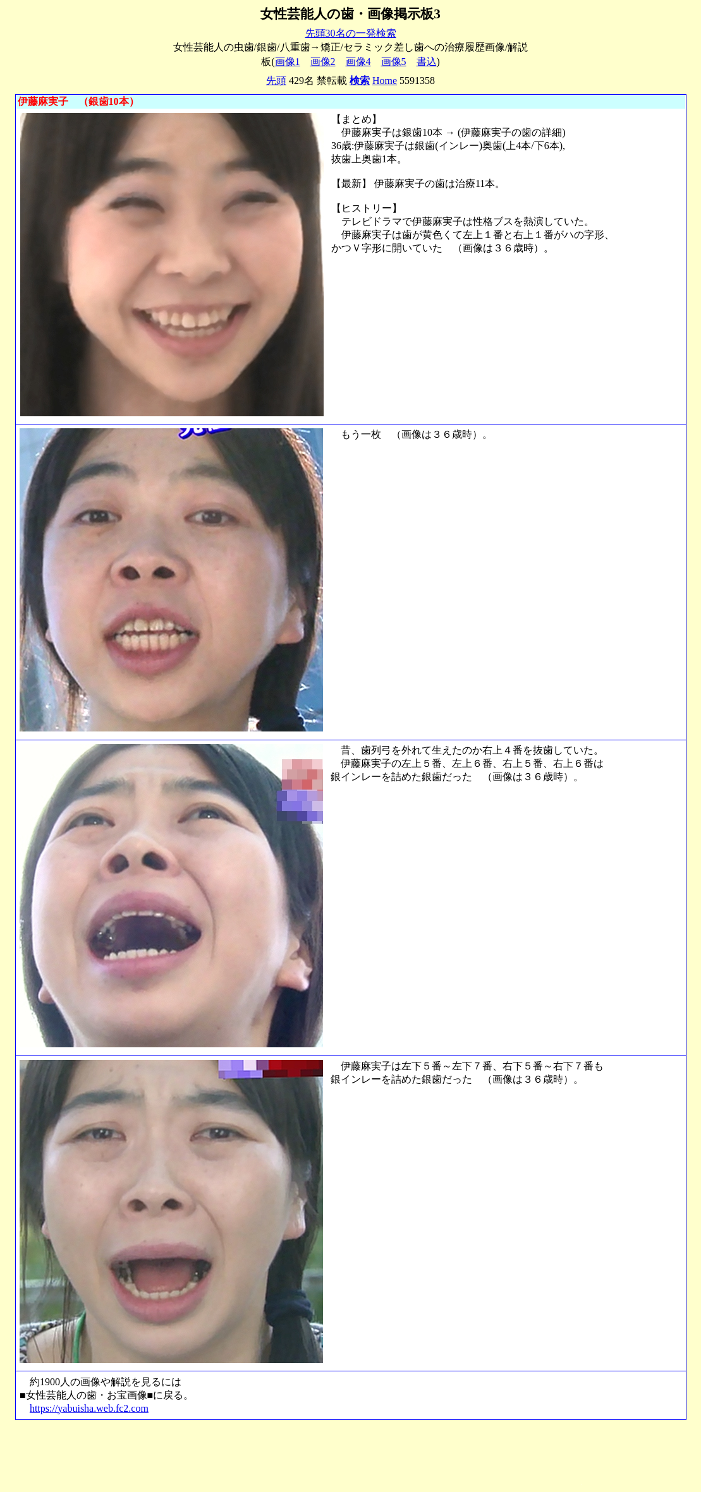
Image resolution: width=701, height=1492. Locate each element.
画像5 (393, 61)
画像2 (323, 61)
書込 (427, 61)
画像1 (287, 61)
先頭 (276, 80)
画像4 (358, 61)
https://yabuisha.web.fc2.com (89, 1408)
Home (384, 80)
